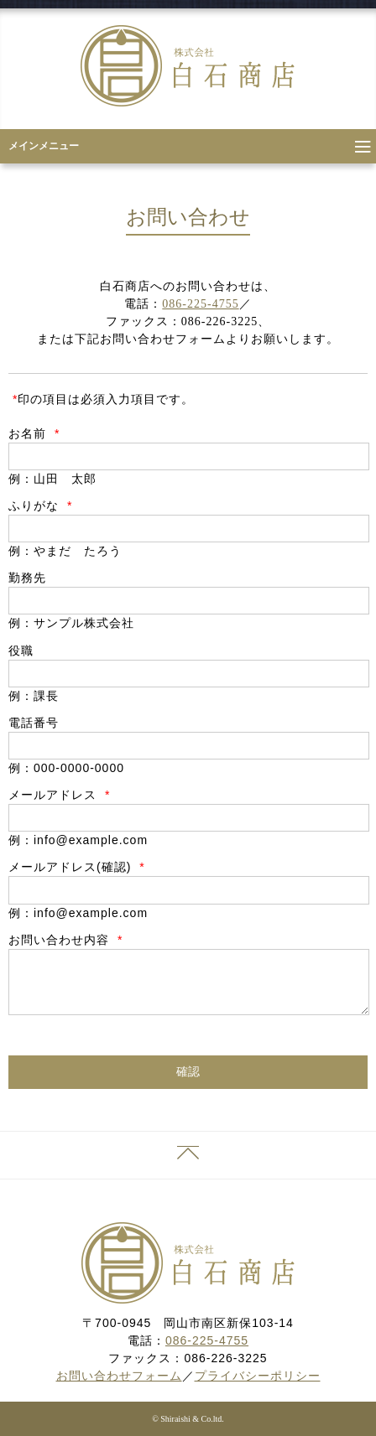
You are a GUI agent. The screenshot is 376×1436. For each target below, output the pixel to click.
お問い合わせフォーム (119, 1375)
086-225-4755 (200, 304)
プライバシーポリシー (258, 1375)
